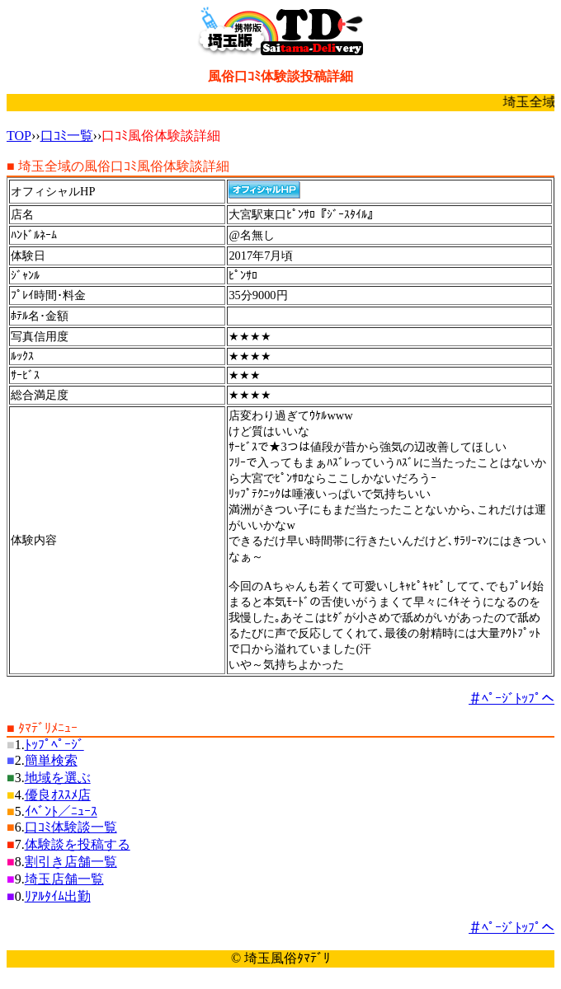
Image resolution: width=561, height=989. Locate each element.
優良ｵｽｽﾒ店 (58, 795)
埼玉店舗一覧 (64, 879)
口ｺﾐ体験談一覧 (71, 827)
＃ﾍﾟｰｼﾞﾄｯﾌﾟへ (511, 698)
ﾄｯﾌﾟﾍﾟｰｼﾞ (54, 745)
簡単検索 (51, 760)
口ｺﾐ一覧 (66, 136)
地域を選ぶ (58, 778)
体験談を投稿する (77, 844)
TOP (19, 136)
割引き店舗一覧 (71, 862)
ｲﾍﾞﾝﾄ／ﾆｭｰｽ (61, 811)
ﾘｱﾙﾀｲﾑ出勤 (58, 896)
